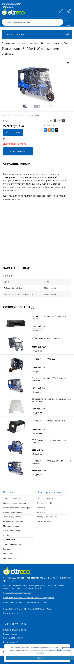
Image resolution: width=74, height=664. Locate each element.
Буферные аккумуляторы (13, 521)
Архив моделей (9, 558)
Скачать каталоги (44, 521)
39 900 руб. (39, 347)
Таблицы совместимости (47, 517)
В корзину (13, 132)
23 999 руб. (39, 388)
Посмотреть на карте (12, 613)
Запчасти (7, 549)
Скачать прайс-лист (45, 498)
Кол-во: (49, 120)
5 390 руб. (38, 408)
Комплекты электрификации (14, 503)
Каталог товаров (37, 34)
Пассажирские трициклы (13, 512)
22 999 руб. (39, 326)
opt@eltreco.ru (18, 629)
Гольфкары (7, 535)
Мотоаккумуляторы (11, 526)
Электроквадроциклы (12, 544)
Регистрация (8, 6)
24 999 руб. (39, 470)
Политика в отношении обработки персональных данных (28, 598)
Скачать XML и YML (45, 503)
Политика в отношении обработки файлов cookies (25, 602)
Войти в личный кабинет (11, 3)
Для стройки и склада (12, 531)
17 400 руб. (39, 367)
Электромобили (9, 540)
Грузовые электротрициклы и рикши (17, 508)
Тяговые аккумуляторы (12, 517)
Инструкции (41, 512)
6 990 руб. (38, 450)
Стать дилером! (18, 151)
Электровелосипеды (11, 498)
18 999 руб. (39, 429)
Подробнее (37, 330)
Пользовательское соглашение (17, 593)
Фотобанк (41, 508)
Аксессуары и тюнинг (12, 554)
